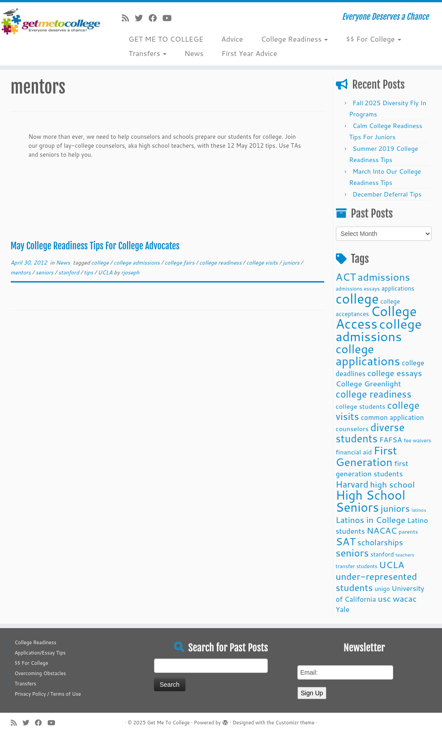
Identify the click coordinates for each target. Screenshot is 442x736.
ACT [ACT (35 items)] (346, 277)
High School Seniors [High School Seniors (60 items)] (371, 501)
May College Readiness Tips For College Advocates (95, 246)
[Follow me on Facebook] (156, 18)
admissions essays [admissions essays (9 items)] (358, 288)
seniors (45, 272)
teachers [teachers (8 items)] (404, 554)
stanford (69, 272)
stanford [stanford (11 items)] (382, 554)
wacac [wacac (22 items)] (405, 598)
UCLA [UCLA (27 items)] (391, 564)
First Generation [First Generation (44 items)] (366, 456)
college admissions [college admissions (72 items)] (379, 329)
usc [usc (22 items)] (384, 598)
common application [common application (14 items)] (392, 417)
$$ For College (373, 39)
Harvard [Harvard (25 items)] (352, 484)
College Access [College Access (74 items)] (376, 317)
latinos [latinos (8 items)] (419, 509)
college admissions (137, 262)
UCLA (106, 272)
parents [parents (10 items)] (408, 531)
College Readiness (294, 39)
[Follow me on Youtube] (170, 18)
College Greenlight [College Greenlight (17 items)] (368, 383)
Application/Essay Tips (39, 652)
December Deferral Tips (386, 194)
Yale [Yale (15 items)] (343, 609)
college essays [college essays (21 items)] (394, 373)
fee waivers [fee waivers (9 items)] (417, 440)
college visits (262, 262)
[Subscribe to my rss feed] (128, 18)
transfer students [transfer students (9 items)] (357, 566)
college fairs (180, 262)
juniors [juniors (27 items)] (395, 508)
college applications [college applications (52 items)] (368, 354)
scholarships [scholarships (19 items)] (380, 542)
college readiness (221, 262)
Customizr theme (294, 722)
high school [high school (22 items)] (392, 484)
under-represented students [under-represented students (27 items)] (376, 581)
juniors (292, 262)
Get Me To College (168, 722)
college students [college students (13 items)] (361, 406)
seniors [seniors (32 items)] (352, 553)
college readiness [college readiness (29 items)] (374, 394)
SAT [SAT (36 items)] (346, 541)
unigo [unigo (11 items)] (382, 588)
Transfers (148, 53)
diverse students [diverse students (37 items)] (370, 433)
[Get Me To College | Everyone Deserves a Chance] (51, 21)
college (100, 262)
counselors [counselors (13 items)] (352, 428)
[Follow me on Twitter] (142, 18)
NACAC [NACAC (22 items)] (382, 530)
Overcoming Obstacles (40, 673)
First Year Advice (249, 53)
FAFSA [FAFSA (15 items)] (390, 440)
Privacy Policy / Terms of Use (47, 693)
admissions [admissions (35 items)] (384, 277)
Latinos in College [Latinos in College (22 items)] (371, 519)
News (194, 53)
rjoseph (130, 272)
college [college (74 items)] (357, 298)
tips (89, 272)
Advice (232, 39)
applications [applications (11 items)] (398, 288)
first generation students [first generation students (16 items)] (372, 468)
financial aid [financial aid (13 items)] (354, 452)
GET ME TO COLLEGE (166, 39)
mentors (22, 272)
